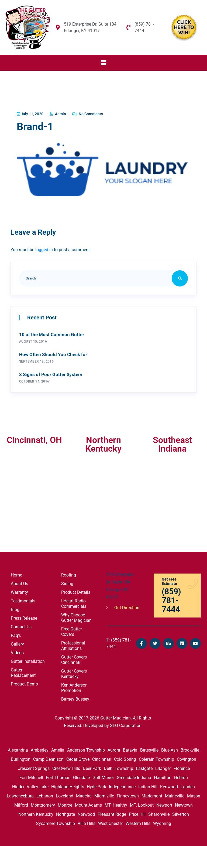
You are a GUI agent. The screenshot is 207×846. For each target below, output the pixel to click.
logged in (44, 248)
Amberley (40, 749)
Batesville (149, 749)
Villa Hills (86, 822)
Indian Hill (147, 785)
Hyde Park (96, 785)
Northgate (65, 813)
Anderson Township (86, 749)
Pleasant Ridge (112, 813)
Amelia (57, 749)
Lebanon (44, 794)
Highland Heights (67, 785)
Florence (182, 767)
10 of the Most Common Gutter (51, 333)
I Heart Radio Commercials (73, 602)
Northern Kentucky (35, 813)
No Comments (95, 114)
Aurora (114, 749)
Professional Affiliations (73, 644)
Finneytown (128, 794)
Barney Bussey (75, 698)
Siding (67, 582)
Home (16, 573)
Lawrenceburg (20, 794)
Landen (188, 785)
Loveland (64, 794)
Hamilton (162, 776)
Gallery (17, 643)
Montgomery (43, 804)
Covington (186, 758)
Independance (122, 785)
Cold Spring (125, 758)
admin (62, 114)
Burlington (20, 758)
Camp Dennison (48, 758)
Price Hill (137, 813)
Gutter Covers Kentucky (74, 672)
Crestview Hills (66, 767)
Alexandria (18, 749)
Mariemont (152, 794)
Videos (17, 651)
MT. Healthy (116, 804)
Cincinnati (101, 758)
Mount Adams (88, 804)
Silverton (180, 813)
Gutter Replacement (23, 671)
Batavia (130, 749)
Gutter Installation (28, 660)
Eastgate (144, 767)
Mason (193, 794)
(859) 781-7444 (118, 642)
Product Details (75, 591)
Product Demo (24, 682)
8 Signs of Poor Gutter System (50, 373)
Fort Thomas (58, 776)
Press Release (24, 617)
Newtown (184, 804)
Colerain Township (156, 758)
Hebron (181, 776)
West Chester (110, 822)
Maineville (174, 794)
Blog (15, 608)
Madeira (84, 794)
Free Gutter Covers (71, 630)
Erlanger (163, 767)
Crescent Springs (34, 767)
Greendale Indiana (134, 776)
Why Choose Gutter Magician (76, 616)
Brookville (190, 749)
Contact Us (21, 625)
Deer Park (92, 767)
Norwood (86, 813)
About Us (19, 582)
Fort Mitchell (31, 776)
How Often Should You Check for (53, 353)
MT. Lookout (142, 804)
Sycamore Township (55, 822)
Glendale (81, 776)
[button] (103, 62)
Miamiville (104, 794)
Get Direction (122, 606)
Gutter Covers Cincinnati (74, 658)
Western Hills (138, 822)
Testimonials (23, 599)
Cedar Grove (77, 758)
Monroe (65, 804)
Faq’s (16, 634)
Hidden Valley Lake (30, 785)
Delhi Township (118, 767)
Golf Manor (103, 776)
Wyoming (162, 822)
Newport (164, 804)
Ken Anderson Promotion (74, 686)
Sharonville (159, 813)
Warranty (19, 591)
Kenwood (169, 785)
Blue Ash (169, 749)
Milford (21, 804)
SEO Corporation (126, 724)
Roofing (68, 573)
